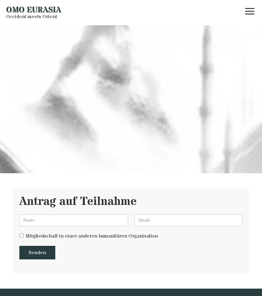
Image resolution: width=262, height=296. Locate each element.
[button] (250, 12)
